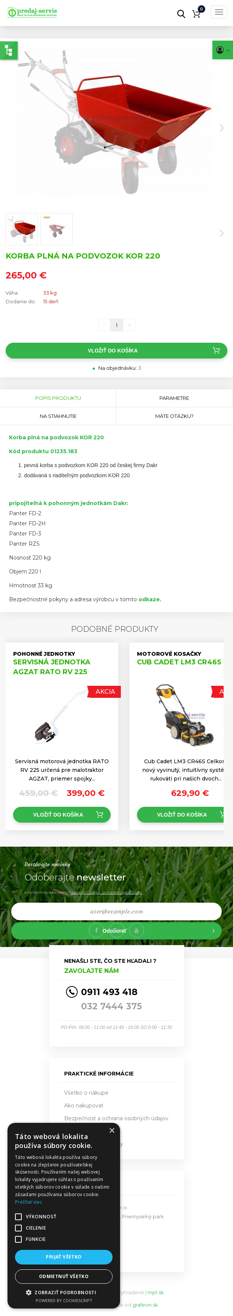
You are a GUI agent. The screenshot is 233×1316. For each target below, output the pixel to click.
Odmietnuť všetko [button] (64, 1276)
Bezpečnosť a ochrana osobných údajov (116, 1118)
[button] (64, 1292)
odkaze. (149, 599)
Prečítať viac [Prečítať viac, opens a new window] (28, 1202)
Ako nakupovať (84, 1105)
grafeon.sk (145, 1305)
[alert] (64, 1215)
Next (221, 128)
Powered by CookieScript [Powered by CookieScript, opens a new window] (64, 1300)
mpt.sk (155, 1292)
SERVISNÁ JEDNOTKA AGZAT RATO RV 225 (51, 667)
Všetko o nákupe (86, 1092)
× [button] (111, 1131)
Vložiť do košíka (113, 351)
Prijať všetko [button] (63, 1257)
